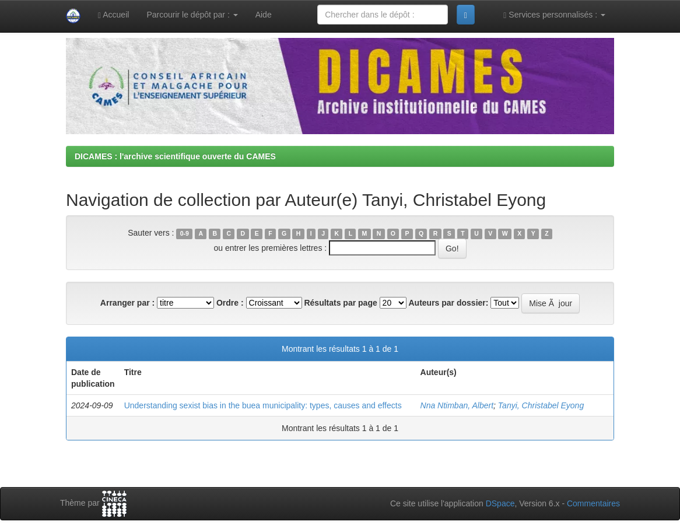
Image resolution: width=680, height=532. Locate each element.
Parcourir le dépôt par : (191, 14)
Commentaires (593, 503)
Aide (263, 14)
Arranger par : (127, 302)
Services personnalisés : (554, 15)
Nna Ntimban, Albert (457, 405)
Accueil (113, 15)
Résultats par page (340, 302)
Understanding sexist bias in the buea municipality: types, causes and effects (263, 405)
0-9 (184, 233)
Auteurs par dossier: (449, 302)
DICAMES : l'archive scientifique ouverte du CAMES (175, 156)
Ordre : (230, 302)
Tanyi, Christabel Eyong (541, 405)
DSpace (500, 503)
